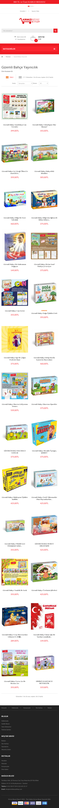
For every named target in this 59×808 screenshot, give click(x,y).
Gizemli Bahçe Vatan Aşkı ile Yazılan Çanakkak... (44, 636)
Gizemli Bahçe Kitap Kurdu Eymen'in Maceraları (44, 359)
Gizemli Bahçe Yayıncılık (20, 57)
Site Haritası (39, 708)
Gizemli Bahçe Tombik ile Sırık (15, 590)
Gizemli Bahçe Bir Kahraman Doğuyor (15, 265)
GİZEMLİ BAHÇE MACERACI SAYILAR (15, 452)
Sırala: (14, 83)
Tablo (11, 77)
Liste (24, 77)
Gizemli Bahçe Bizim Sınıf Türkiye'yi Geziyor (44, 265)
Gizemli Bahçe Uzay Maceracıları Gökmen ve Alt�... (15, 636)
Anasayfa (4, 708)
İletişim (50, 708)
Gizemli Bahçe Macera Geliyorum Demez (15, 405)
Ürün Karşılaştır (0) (7, 71)
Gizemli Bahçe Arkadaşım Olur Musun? (44, 126)
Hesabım (23, 11)
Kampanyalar (27, 708)
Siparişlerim (4, 746)
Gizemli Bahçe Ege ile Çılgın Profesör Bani (15, 359)
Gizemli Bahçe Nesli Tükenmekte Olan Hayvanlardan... (44, 498)
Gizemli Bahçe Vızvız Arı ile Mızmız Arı (14, 682)
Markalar (8, 57)
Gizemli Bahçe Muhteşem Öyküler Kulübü (15, 498)
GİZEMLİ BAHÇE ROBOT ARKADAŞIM (44, 545)
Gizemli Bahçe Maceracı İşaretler (44, 404)
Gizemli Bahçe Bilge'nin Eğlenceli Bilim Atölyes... (44, 219)
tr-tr (31, 6)
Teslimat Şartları (6, 729)
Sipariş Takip (35, 11)
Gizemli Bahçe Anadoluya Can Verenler (14, 126)
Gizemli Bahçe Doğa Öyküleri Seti (44, 313)
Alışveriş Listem (6, 749)
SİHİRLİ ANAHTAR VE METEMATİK (44, 682)
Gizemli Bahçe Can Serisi (15, 311)
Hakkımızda (15, 708)
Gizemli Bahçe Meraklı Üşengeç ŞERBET (44, 452)
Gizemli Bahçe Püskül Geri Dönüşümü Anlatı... (15, 545)
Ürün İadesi (4, 769)
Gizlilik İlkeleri (5, 724)
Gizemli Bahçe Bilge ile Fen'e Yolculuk (15, 219)
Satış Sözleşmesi (6, 727)
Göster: (35, 83)
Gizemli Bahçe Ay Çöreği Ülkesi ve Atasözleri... (15, 172)
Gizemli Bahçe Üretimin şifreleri (44, 590)
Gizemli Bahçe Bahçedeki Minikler (44, 172)
